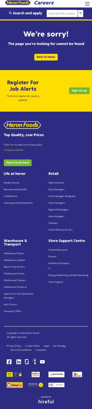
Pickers (20, 253)
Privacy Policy (14, 345)
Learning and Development (18, 202)
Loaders (20, 260)
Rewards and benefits (15, 189)
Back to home (46, 57)
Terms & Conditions (21, 349)
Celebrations (10, 196)
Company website (13, 149)
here (12, 144)
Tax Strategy (59, 345)
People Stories (11, 182)
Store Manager (56, 196)
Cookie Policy (32, 345)
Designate (69, 196)
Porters (20, 273)
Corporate (40, 349)
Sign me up (79, 90)
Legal (46, 345)
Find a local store (17, 162)
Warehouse (10, 253)
